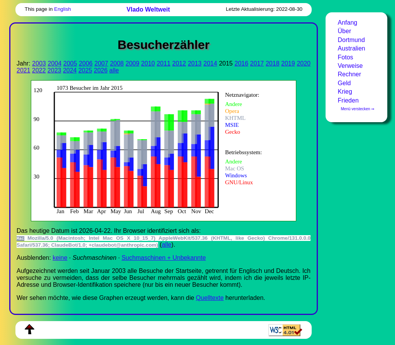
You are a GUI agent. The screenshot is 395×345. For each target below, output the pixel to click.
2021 (23, 70)
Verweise (350, 65)
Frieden (348, 100)
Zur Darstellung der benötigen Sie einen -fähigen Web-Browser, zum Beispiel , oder (158, 150)
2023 (54, 70)
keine (59, 257)
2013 (195, 63)
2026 (101, 70)
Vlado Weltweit (148, 9)
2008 (117, 63)
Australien (351, 48)
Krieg (345, 91)
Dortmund (351, 40)
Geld (344, 83)
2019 (288, 63)
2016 (241, 63)
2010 (148, 63)
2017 (257, 63)
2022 (39, 70)
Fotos (345, 57)
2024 (70, 70)
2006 (86, 63)
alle (114, 70)
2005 (70, 63)
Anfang (348, 22)
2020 (304, 63)
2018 (273, 63)
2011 (163, 63)
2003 (39, 63)
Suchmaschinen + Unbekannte (164, 257)
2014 (210, 63)
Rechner (349, 74)
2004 (55, 63)
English (62, 9)
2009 (132, 63)
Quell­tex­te (210, 298)
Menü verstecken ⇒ (358, 109)
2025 (85, 70)
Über (344, 31)
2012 (179, 63)
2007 (101, 63)
